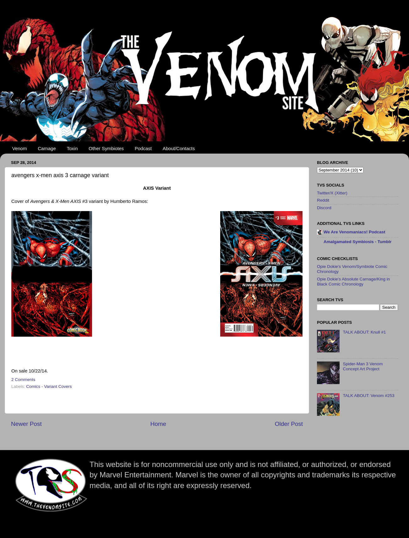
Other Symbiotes (106, 148)
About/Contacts (179, 148)
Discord (324, 207)
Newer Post (26, 424)
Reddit (323, 200)
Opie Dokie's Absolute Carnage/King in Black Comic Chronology (353, 281)
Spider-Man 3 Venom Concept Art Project (363, 366)
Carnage (47, 148)
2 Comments (23, 379)
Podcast (143, 148)
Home (158, 424)
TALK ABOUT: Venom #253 (368, 395)
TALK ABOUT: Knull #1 (364, 332)
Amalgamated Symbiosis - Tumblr (358, 241)
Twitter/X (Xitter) (332, 193)
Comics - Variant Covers (49, 386)
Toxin (72, 148)
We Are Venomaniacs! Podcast (354, 232)
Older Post (289, 424)
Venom (19, 148)
